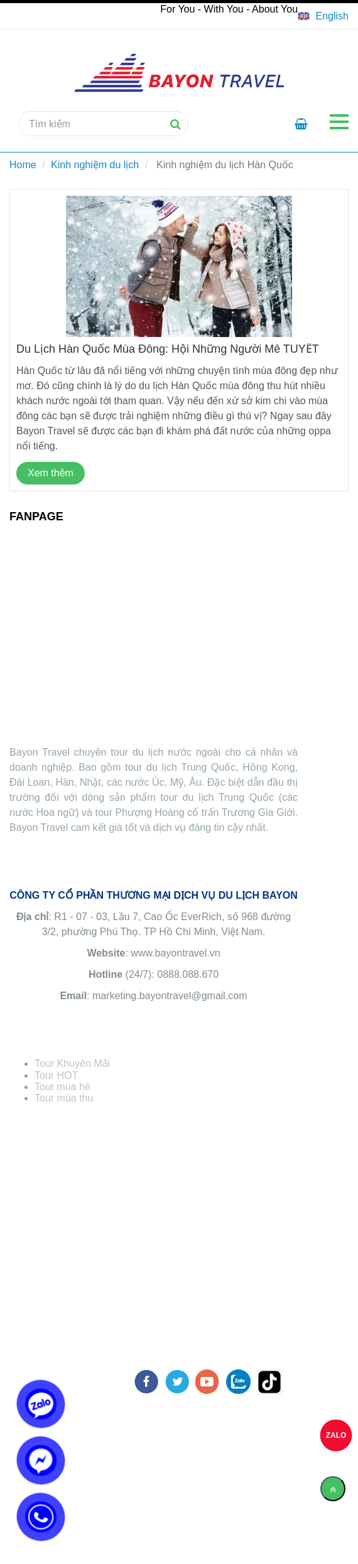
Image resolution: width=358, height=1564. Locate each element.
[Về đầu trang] (332, 1488)
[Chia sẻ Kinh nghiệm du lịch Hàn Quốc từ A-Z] (323, 16)
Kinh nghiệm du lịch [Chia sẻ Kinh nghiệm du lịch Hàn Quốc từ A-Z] (95, 164)
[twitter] (177, 1381)
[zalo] (238, 1381)
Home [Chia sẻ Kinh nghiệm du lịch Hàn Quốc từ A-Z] (22, 164)
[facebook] (146, 1381)
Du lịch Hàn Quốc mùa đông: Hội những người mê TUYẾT (167, 349)
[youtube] (207, 1381)
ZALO (336, 1435)
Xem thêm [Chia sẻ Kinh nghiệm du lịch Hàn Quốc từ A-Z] (50, 473)
